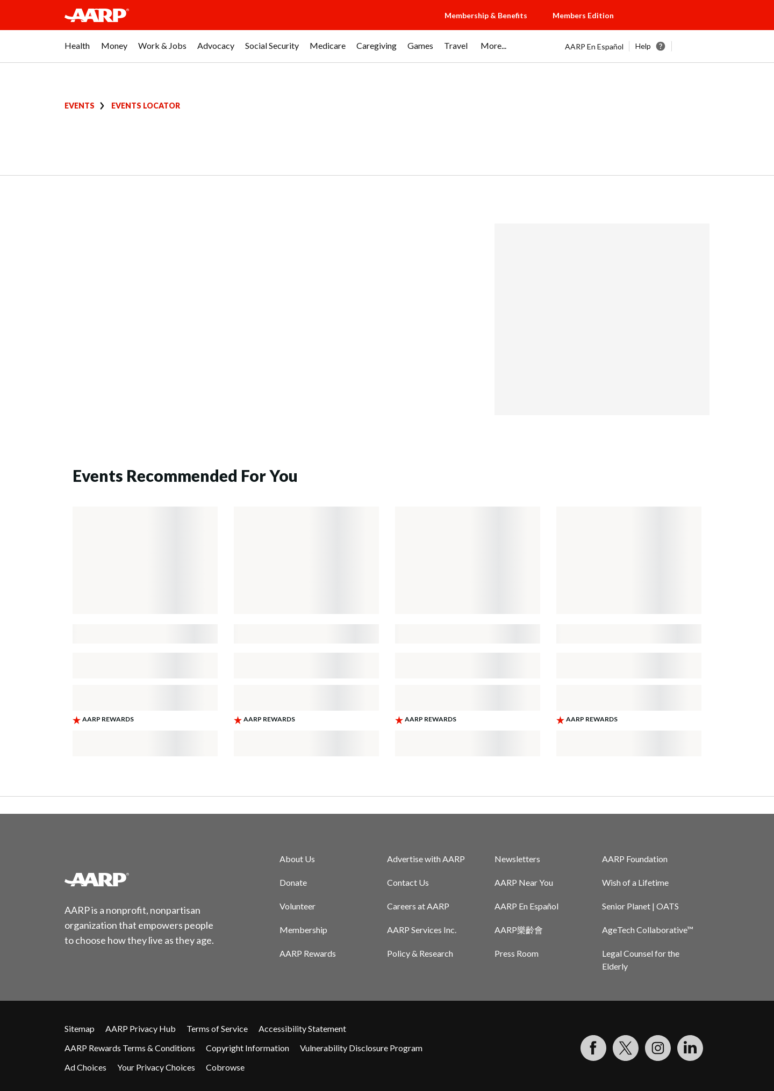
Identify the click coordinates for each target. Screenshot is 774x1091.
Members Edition (583, 15)
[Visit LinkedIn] (690, 1048)
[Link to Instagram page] (658, 1048)
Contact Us (408, 882)
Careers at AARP (418, 906)
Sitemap (79, 1028)
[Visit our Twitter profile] (626, 1048)
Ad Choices (85, 1067)
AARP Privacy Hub (140, 1028)
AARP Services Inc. (421, 929)
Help (643, 45)
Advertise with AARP (426, 859)
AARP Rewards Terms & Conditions (129, 1048)
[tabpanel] (637, 46)
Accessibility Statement (302, 1028)
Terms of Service (217, 1028)
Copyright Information (247, 1048)
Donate (293, 882)
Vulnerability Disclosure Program (361, 1048)
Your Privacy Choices (156, 1067)
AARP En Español (594, 46)
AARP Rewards (308, 953)
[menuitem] (77, 51)
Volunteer (298, 906)
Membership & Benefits (486, 15)
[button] (672, 26)
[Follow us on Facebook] (593, 1048)
